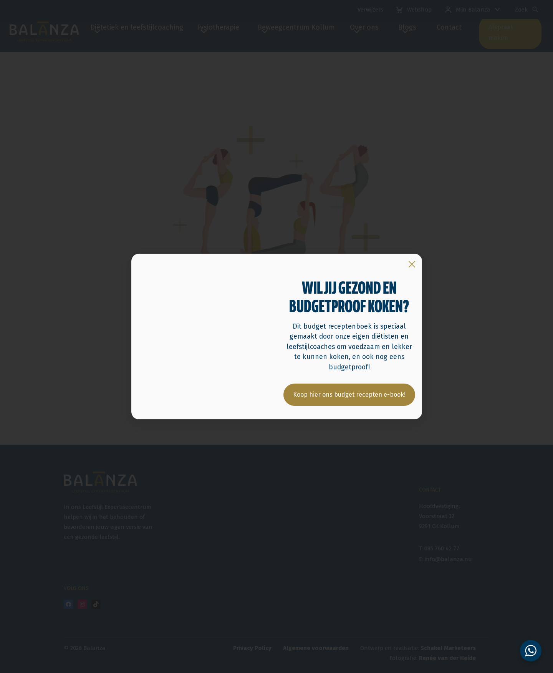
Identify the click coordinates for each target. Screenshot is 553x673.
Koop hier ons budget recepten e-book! (349, 395)
